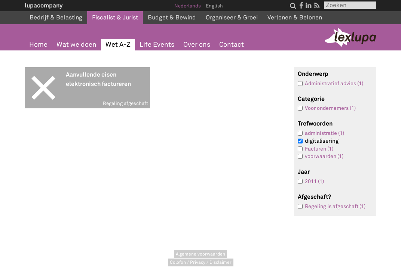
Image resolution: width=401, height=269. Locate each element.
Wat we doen (76, 45)
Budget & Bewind (172, 17)
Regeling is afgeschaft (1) (335, 206)
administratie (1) (324, 133)
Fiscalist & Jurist (115, 17)
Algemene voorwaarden (200, 254)
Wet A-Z (118, 45)
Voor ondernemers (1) (330, 108)
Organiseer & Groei (232, 17)
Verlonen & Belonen (294, 17)
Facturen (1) (319, 149)
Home (38, 45)
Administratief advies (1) (334, 83)
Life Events (157, 45)
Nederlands (187, 6)
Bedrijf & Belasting (56, 17)
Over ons (196, 45)
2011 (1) (314, 181)
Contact (231, 45)
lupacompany (43, 5)
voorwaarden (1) (324, 156)
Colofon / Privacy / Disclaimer (201, 262)
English (214, 6)
